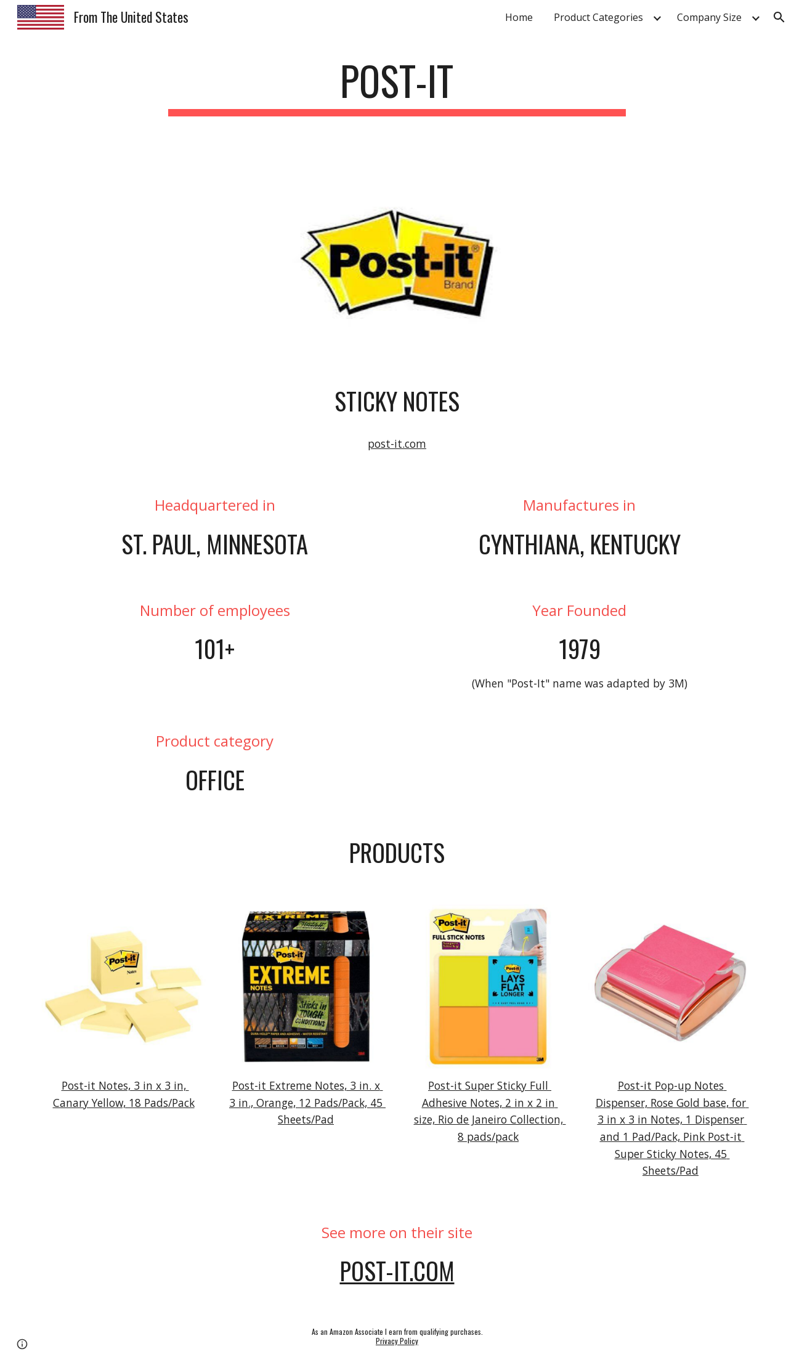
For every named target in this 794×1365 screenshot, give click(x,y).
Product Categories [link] (598, 17)
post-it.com (397, 443)
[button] (779, 17)
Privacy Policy (397, 1340)
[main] (397, 86)
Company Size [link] (709, 17)
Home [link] (519, 17)
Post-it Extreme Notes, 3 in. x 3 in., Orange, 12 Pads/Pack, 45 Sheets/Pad (307, 1102)
